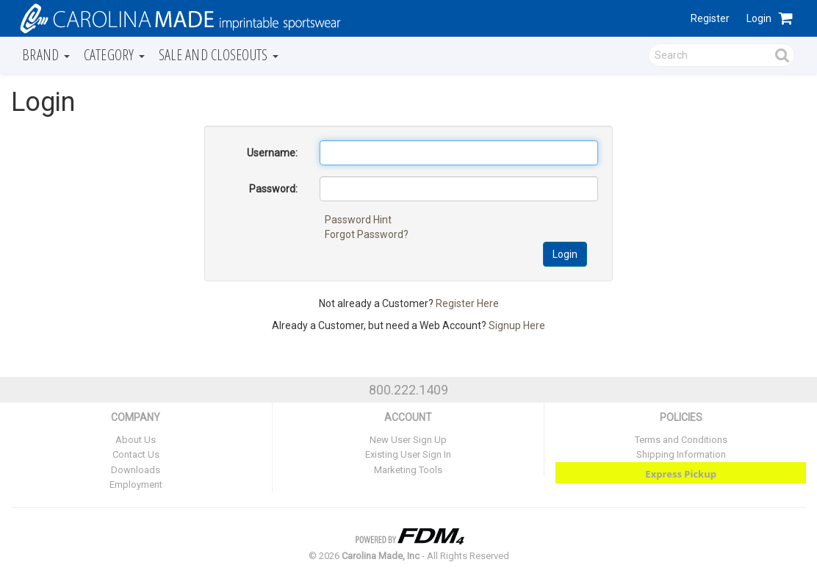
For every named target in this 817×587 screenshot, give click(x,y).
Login (758, 18)
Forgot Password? (366, 234)
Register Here (467, 303)
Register (710, 18)
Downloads (135, 469)
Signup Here (517, 325)
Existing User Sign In (408, 454)
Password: (273, 189)
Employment (135, 484)
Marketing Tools (408, 469)
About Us (135, 439)
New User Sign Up (408, 439)
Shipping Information (681, 454)
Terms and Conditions (681, 439)
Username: (272, 153)
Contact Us (135, 454)
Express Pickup (680, 473)
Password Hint (358, 220)
